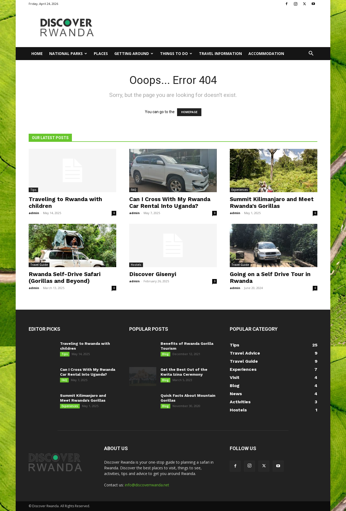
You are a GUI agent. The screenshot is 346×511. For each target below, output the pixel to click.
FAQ (133, 190)
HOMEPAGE (189, 112)
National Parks (68, 53)
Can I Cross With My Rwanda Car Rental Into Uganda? (169, 202)
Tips (33, 190)
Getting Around (133, 53)
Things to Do (176, 53)
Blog (165, 354)
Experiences (239, 190)
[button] (310, 54)
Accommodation (266, 53)
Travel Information (220, 53)
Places (101, 53)
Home (37, 53)
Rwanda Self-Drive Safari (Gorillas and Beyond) (65, 277)
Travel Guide (39, 265)
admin (34, 213)
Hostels (136, 265)
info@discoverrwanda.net (147, 484)
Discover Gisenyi (152, 274)
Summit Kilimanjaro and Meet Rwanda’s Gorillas (272, 202)
